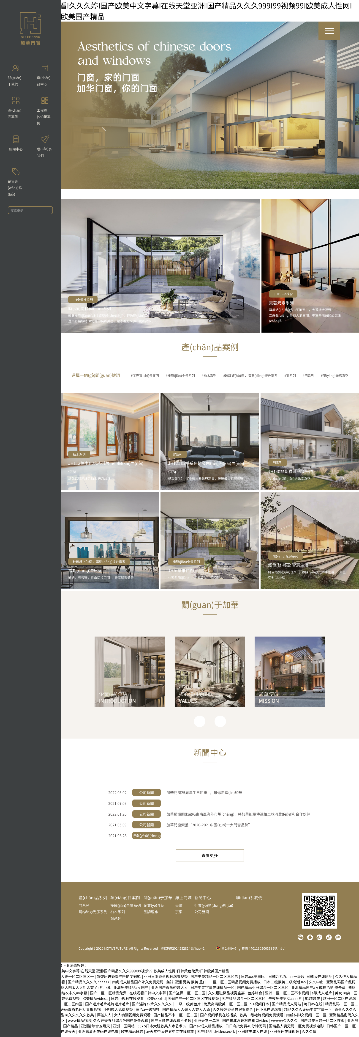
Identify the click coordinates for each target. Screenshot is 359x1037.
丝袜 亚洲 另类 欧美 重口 (186, 984)
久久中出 (316, 984)
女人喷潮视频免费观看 (133, 1017)
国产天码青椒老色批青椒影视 (77, 1012)
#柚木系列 (209, 375)
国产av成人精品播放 (206, 1028)
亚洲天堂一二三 (207, 1023)
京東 (178, 914)
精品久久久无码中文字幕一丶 (308, 1012)
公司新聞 (201, 914)
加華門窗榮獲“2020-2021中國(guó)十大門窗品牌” (209, 824)
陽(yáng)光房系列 (285, 556)
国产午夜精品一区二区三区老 (214, 979)
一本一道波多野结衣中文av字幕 (62, 995)
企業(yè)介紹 (154, 908)
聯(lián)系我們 (249, 900)
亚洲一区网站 (124, 1028)
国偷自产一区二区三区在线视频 (194, 1001)
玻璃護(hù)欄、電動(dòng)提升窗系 (99, 561)
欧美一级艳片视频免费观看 (261, 1017)
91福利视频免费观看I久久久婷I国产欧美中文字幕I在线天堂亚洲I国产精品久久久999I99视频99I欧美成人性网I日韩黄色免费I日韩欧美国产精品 (114, 973)
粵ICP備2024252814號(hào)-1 (183, 951)
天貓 (178, 908)
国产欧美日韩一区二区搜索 (322, 1023)
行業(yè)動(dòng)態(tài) (213, 908)
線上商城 (183, 900)
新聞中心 (202, 900)
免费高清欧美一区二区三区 (226, 1006)
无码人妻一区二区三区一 (74, 979)
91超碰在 (313, 1001)
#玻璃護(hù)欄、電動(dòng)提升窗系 (250, 375)
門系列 (277, 462)
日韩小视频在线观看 (128, 1001)
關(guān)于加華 (158, 900)
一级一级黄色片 (188, 1006)
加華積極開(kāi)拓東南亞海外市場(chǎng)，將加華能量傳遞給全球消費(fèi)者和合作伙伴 (238, 814)
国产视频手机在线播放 (219, 1017)
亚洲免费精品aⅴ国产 (131, 990)
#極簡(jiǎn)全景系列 (180, 375)
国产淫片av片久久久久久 (152, 1006)
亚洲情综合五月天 (96, 1028)
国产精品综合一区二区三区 (244, 1001)
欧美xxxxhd (156, 1001)
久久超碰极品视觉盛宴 (227, 995)
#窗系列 (290, 375)
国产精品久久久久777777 (89, 984)
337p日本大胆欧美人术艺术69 (162, 1028)
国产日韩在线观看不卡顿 (171, 1023)
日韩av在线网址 (319, 979)
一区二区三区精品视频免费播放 (235, 984)
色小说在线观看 (269, 1012)
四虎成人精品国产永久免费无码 (138, 984)
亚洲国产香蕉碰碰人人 (170, 990)
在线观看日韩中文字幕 (148, 995)
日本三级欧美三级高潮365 (285, 984)
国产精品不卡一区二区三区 (175, 1017)
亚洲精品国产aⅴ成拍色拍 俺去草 (318, 990)
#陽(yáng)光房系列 (334, 375)
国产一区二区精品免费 (109, 995)
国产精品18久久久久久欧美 (72, 1017)
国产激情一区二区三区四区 (60, 1006)
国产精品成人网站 (287, 1006)
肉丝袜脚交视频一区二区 (306, 1017)
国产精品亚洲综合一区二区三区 (263, 990)
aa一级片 (297, 979)
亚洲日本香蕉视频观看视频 (166, 979)
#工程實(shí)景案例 (145, 375)
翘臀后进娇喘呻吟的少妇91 (119, 979)
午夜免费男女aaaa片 (285, 1001)
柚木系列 (79, 454)
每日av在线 (313, 1006)
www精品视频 (79, 1023)
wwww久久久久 (285, 1023)
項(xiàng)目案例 (125, 900)
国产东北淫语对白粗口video (245, 1023)
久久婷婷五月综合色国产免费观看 (121, 1023)
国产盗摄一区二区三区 (187, 995)
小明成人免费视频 (118, 1012)
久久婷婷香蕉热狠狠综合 (233, 1012)
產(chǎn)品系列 (93, 900)
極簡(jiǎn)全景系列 (186, 561)
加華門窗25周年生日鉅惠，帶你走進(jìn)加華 (204, 792)
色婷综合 (255, 995)
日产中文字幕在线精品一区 (212, 990)
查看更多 (209, 856)
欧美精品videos (95, 1001)
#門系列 (308, 375)
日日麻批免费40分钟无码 (246, 1028)
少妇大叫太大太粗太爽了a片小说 (84, 990)
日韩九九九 (278, 979)
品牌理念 (151, 914)
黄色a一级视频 (148, 1012)
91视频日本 (260, 1006)
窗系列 (177, 454)
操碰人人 (104, 1017)
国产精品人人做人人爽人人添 (186, 1012)
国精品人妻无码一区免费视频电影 (297, 1028)
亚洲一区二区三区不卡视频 (287, 995)
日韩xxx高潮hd (254, 979)
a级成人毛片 (322, 995)
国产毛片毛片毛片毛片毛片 (107, 1006)
